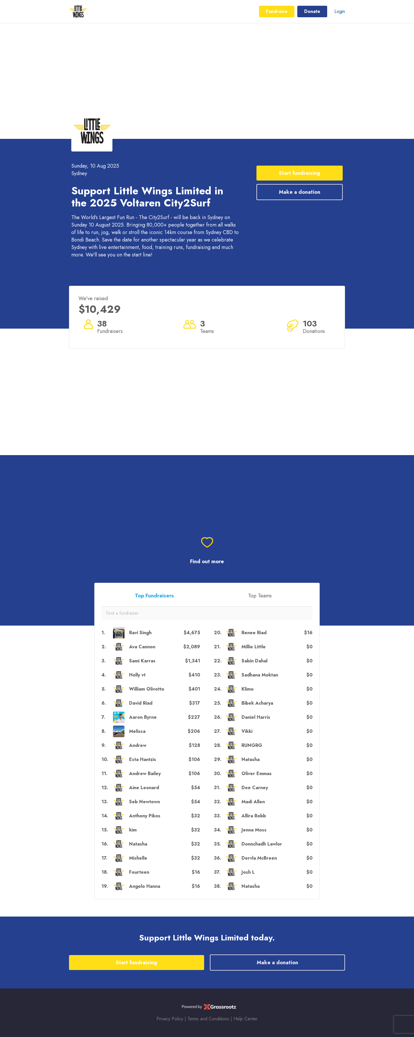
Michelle (138, 858)
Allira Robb (253, 816)
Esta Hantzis (142, 759)
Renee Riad (254, 632)
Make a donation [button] (299, 192)
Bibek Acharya (257, 703)
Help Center (245, 1018)
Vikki (246, 731)
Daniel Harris (255, 717)
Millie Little (253, 646)
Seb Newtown (144, 801)
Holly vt (137, 675)
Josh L (248, 872)
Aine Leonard (144, 787)
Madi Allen (253, 801)
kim (133, 830)
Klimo (247, 689)
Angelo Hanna (144, 886)
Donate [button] (312, 11)
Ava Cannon (142, 646)
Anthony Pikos (144, 816)
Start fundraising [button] (299, 173)
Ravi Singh (140, 632)
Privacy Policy (169, 1018)
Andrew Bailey (145, 773)
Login (339, 11)
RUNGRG (251, 745)
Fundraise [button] (277, 11)
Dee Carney (254, 787)
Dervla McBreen (259, 858)
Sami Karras (142, 661)
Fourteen (139, 872)
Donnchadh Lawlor (261, 844)
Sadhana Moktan (259, 675)
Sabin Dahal (254, 661)
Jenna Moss (254, 830)
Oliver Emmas (256, 773)
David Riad (140, 703)
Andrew (137, 745)
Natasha (138, 844)
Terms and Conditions (208, 1018)
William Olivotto (146, 689)
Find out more (207, 561)
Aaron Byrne (143, 717)
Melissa (137, 731)
